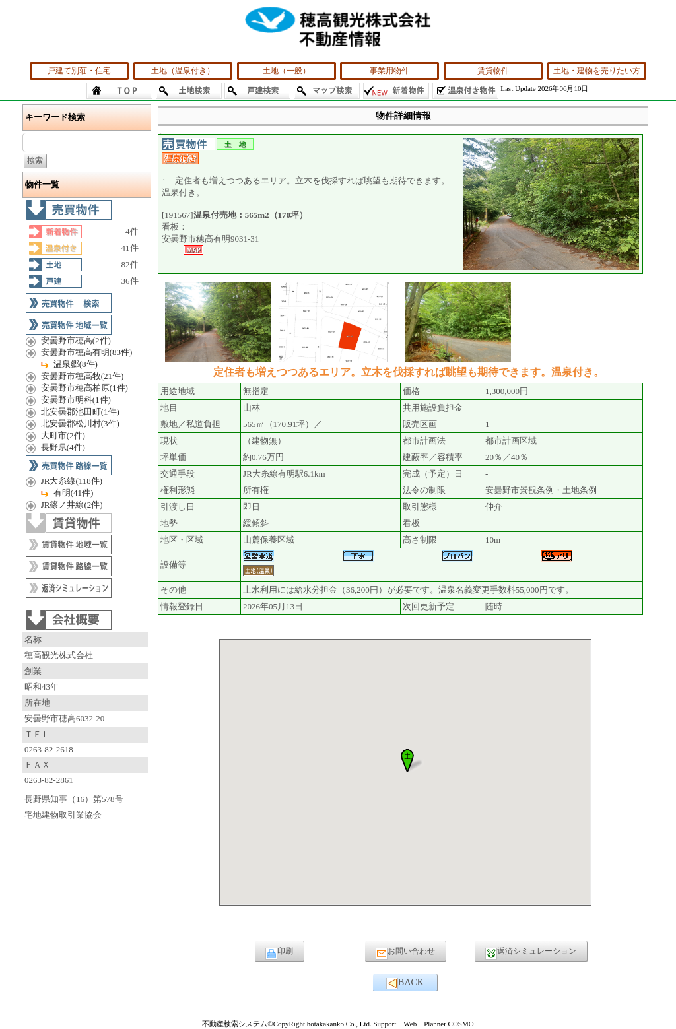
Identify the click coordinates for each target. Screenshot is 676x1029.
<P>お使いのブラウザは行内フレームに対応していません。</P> (405, 784)
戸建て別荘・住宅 (79, 70)
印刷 (279, 953)
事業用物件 (389, 70)
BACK (405, 983)
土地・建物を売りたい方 (596, 70)
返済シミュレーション (530, 953)
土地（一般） (286, 70)
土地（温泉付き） (183, 70)
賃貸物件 (493, 70)
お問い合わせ (405, 953)
